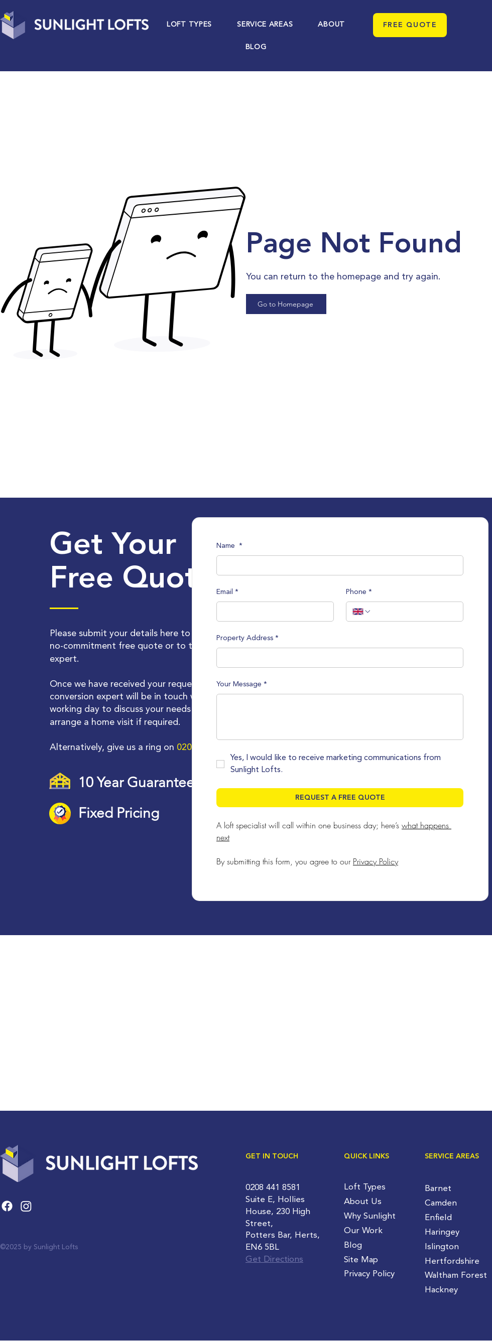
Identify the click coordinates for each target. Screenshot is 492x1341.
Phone (359, 592)
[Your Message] (340, 716)
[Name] (337, 565)
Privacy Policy (369, 1274)
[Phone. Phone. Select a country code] (362, 612)
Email (227, 592)
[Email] (272, 611)
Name (229, 546)
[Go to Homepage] (286, 304)
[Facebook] (7, 1206)
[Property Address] (337, 657)
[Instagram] (26, 1206)
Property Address (247, 639)
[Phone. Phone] (414, 611)
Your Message (241, 685)
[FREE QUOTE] (410, 25)
